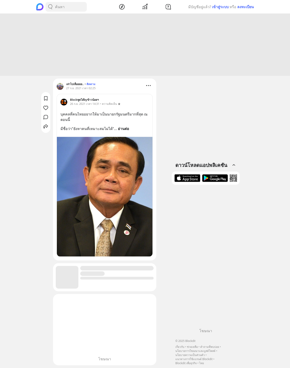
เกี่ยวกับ (179, 347)
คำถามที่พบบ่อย (209, 347)
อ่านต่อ (123, 128)
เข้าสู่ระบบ (220, 6)
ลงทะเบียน (245, 6)
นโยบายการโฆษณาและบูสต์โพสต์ (195, 351)
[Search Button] (50, 6)
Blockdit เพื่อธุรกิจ (186, 363)
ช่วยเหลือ (192, 347)
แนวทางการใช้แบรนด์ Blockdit (194, 359)
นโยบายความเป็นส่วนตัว (190, 355)
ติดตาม (91, 84)
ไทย (201, 363)
